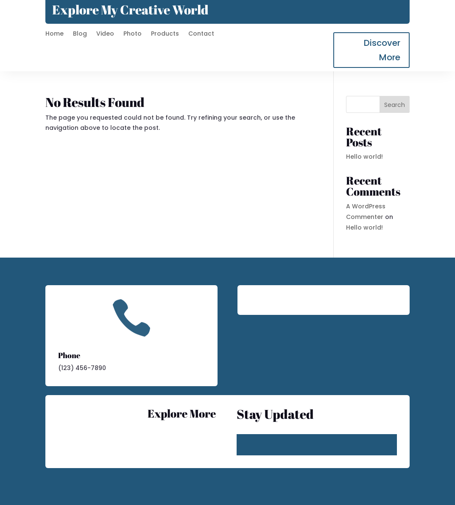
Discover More (382, 50)
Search (394, 105)
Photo (132, 34)
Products (165, 34)
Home (54, 34)
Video (105, 34)
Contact (201, 34)
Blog (80, 34)
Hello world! (364, 156)
